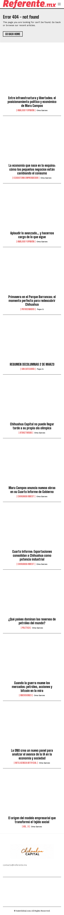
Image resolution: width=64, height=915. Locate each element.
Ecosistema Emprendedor (26, 178)
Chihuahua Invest (26, 496)
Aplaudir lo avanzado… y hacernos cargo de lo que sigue (32, 235)
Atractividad (26, 433)
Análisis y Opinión (25, 110)
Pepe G (40, 309)
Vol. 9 (26, 826)
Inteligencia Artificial (26, 763)
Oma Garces (42, 110)
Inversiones (26, 695)
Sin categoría (28, 369)
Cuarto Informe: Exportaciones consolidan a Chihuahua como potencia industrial (32, 555)
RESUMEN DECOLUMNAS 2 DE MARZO (32, 364)
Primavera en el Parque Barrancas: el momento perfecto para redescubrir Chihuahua (32, 301)
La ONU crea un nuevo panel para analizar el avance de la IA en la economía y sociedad (32, 754)
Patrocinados (28, 309)
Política (26, 628)
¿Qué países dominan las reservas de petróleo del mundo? (32, 621)
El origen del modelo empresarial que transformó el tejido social (32, 820)
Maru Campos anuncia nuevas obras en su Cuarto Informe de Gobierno (32, 490)
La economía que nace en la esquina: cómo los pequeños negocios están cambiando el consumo (32, 169)
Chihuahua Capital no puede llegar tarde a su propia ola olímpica (32, 426)
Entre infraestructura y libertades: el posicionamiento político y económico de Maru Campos (32, 102)
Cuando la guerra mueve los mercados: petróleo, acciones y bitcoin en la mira (32, 687)
